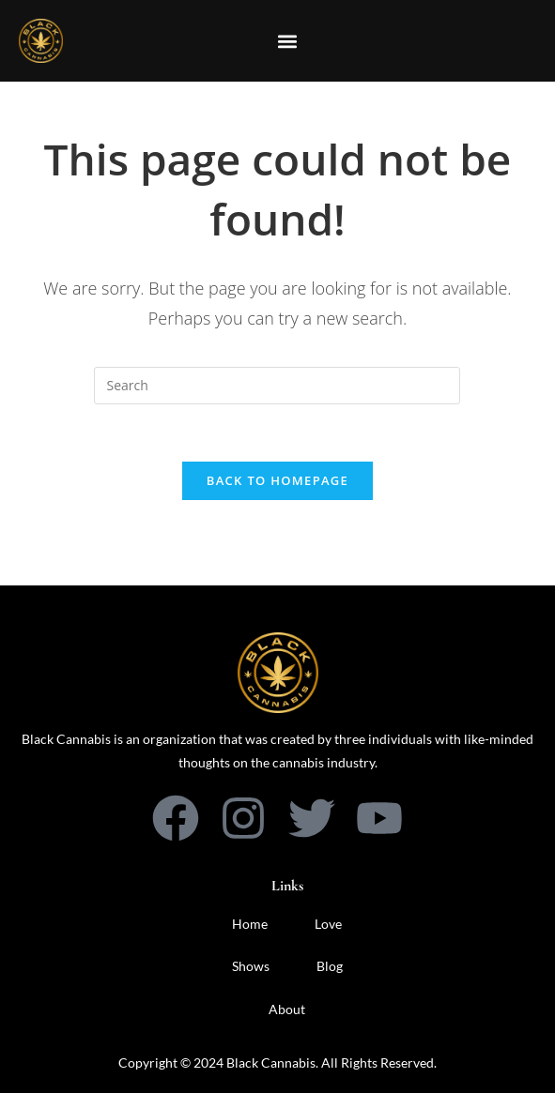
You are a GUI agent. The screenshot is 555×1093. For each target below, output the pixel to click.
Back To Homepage (277, 480)
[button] (286, 40)
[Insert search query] (277, 385)
